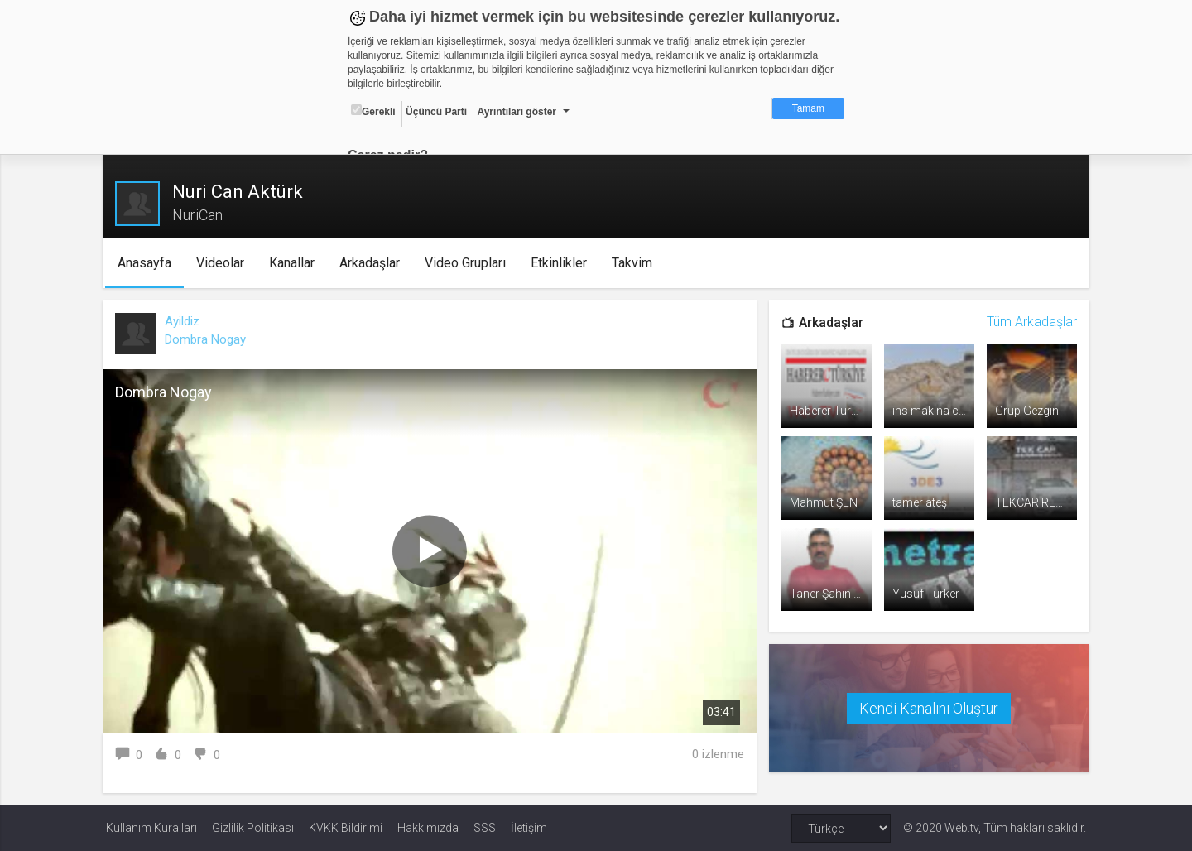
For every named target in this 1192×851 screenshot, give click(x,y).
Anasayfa (147, 263)
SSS (484, 827)
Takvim (634, 263)
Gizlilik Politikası (253, 827)
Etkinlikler (561, 263)
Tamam (808, 108)
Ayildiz (185, 321)
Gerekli (373, 111)
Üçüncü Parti (436, 112)
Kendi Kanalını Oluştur (927, 706)
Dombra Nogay (208, 339)
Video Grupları (467, 263)
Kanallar (294, 263)
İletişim (529, 827)
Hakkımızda (428, 827)
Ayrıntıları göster (516, 112)
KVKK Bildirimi (345, 827)
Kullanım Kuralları (151, 827)
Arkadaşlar (372, 263)
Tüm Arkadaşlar (1028, 321)
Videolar (223, 263)
